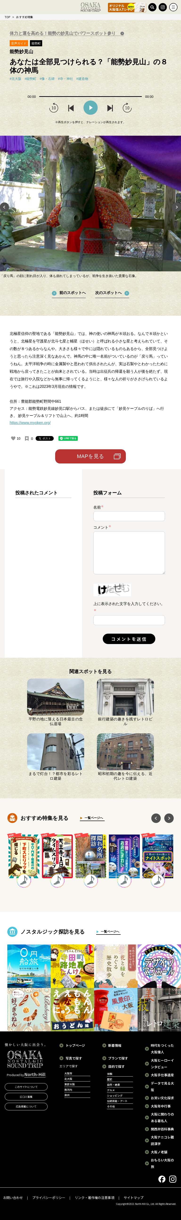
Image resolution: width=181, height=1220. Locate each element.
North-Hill (34, 1074)
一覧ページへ (93, 818)
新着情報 (114, 1045)
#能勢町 (31, 79)
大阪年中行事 (161, 1106)
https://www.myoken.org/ (30, 423)
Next (176, 207)
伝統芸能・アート (117, 1101)
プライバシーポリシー (48, 1197)
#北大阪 (15, 79)
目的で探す (116, 1066)
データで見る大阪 (162, 1086)
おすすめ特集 (24, 17)
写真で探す (74, 1058)
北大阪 (68, 1079)
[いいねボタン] (13, 438)
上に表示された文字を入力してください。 (129, 604)
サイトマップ (134, 1197)
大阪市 (68, 1073)
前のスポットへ (72, 293)
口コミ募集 (26, 1097)
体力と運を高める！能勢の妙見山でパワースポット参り (63, 33)
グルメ (111, 1090)
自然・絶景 (113, 1084)
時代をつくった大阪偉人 (162, 1048)
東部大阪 (69, 1084)
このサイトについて (26, 1087)
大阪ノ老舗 (159, 1152)
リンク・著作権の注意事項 (94, 1197)
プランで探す (118, 1058)
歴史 (109, 1079)
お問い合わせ (13, 1197)
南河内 (68, 1089)
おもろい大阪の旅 (162, 1163)
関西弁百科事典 (162, 1129)
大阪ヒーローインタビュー (162, 1063)
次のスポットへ (108, 293)
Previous (4, 207)
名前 (98, 507)
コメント (102, 527)
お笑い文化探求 (162, 1097)
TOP (7, 17)
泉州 (67, 1095)
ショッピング (115, 1095)
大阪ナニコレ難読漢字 (162, 1140)
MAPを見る (90, 456)
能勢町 (36, 43)
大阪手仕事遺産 (162, 1075)
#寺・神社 (65, 79)
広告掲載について (26, 1106)
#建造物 (82, 79)
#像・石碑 (47, 79)
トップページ (75, 1045)
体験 (109, 1074)
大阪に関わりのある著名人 (162, 1117)
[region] (43, 567)
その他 (111, 1106)
